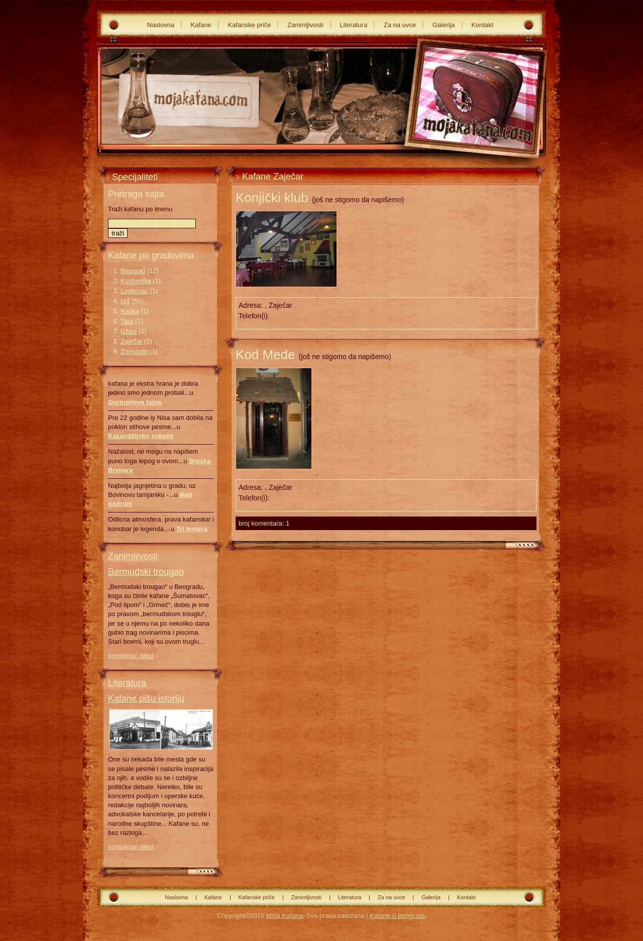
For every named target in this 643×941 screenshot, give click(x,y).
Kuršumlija (136, 281)
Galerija (444, 25)
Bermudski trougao (146, 572)
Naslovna (160, 25)
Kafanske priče (249, 25)
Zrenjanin (134, 351)
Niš (125, 301)
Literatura (353, 25)
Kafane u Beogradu (398, 915)
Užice (129, 331)
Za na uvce (400, 25)
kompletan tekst (131, 655)
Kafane (201, 25)
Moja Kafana (284, 915)
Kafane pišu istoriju (146, 699)
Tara (127, 321)
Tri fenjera (191, 529)
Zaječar (131, 341)
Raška (130, 311)
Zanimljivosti (305, 25)
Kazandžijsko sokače (140, 436)
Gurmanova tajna (134, 402)
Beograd (133, 271)
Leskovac (134, 291)
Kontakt (482, 25)
